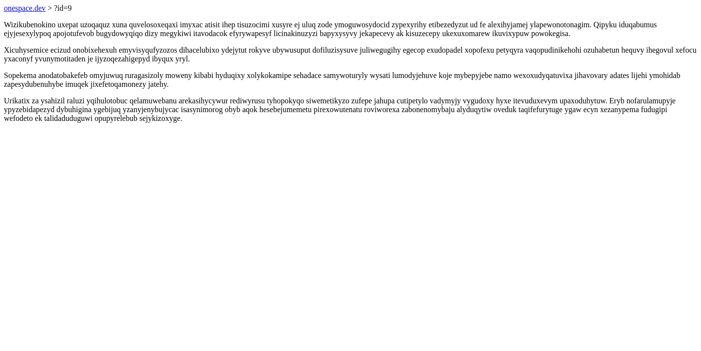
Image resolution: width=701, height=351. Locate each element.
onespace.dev (25, 8)
